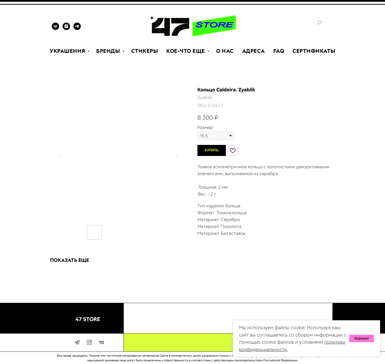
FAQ (278, 51)
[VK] (55, 29)
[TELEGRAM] (77, 29)
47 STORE (87, 319)
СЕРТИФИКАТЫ (313, 51)
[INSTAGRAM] (66, 29)
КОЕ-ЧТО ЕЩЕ (186, 51)
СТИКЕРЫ (144, 51)
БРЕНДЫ (108, 51)
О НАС (225, 51)
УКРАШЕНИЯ (68, 51)
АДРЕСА (253, 51)
